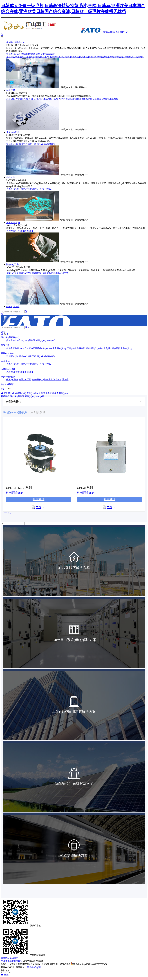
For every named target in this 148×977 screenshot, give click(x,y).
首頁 (3, 332)
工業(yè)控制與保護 (51, 57)
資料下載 (32, 144)
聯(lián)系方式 (62, 273)
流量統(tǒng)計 (34, 967)
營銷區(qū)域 (12, 144)
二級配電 (28, 57)
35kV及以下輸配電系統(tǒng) (19, 99)
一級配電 (19, 57)
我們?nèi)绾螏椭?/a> (29, 189)
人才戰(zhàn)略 (13, 222)
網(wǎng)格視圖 (17, 412)
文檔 (38, 507)
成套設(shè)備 (109, 57)
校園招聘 (28, 231)
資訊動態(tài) (38, 273)
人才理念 (10, 231)
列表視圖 (39, 412)
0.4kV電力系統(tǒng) (43, 99)
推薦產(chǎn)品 (13, 54)
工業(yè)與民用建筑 (63, 99)
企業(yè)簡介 (12, 273)
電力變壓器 (66, 57)
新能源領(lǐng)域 (80, 99)
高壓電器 (85, 57)
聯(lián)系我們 (7, 384)
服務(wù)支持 (12, 132)
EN (9, 389)
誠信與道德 (49, 273)
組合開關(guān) (61, 393)
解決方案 (10, 90)
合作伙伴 (10, 177)
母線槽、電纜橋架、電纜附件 (130, 57)
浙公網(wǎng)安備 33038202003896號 (88, 964)
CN (2, 389)
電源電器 (76, 57)
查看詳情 (38, 499)
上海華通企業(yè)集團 (33, 961)
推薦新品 (10, 57)
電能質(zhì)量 (96, 57)
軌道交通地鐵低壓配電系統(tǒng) (103, 99)
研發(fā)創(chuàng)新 (45, 54)
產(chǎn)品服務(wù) (15, 42)
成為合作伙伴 (12, 189)
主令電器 (49, 393)
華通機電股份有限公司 (11, 961)
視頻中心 (23, 144)
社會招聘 (19, 231)
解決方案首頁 (12, 348)
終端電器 (37, 57)
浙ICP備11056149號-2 (60, 964)
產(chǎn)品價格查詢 (46, 144)
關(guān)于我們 (13, 264)
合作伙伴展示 (45, 189)
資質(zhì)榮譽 (25, 273)
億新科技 (20, 967)
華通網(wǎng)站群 (9, 958)
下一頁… (7, 513)
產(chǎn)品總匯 (28, 54)
